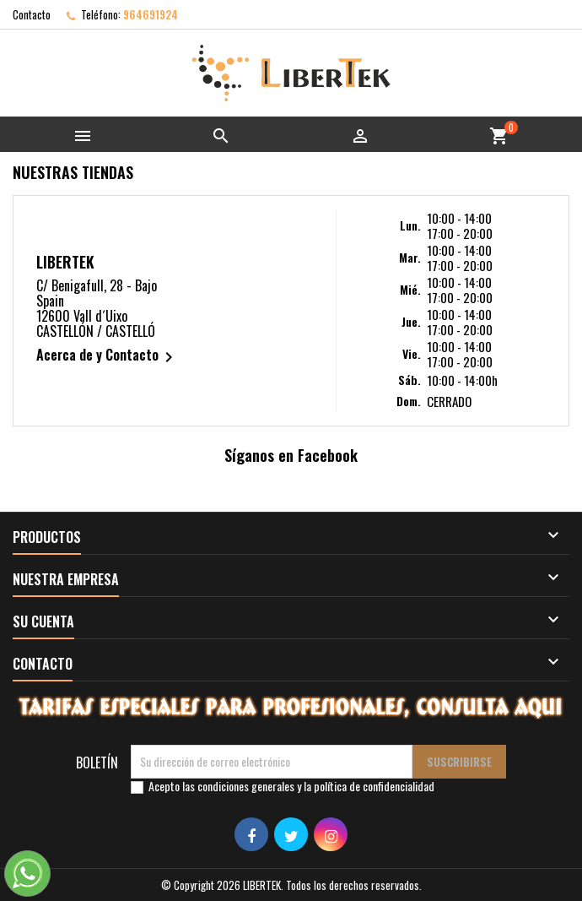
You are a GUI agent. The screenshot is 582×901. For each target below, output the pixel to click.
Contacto (32, 14)
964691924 (150, 14)
